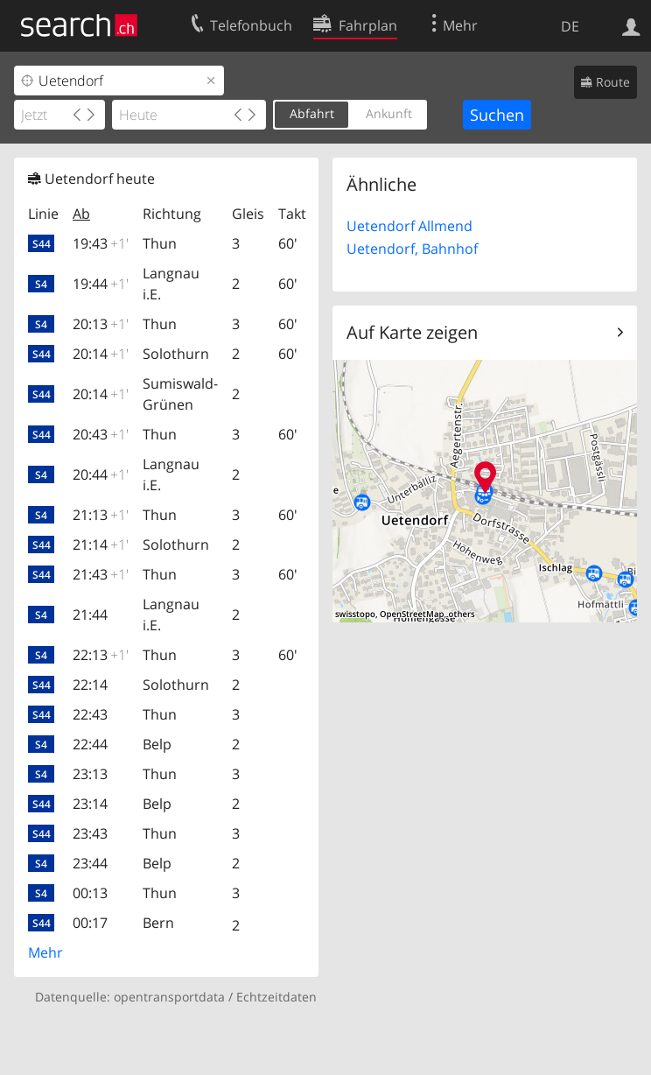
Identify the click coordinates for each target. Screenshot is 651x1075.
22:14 (90, 684)
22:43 (90, 714)
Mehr (45, 952)
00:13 (90, 893)
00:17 (90, 922)
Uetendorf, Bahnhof (412, 248)
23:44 (90, 863)
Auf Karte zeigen (412, 332)
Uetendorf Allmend (409, 225)
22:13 (101, 654)
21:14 (101, 544)
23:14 (90, 803)
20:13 (101, 324)
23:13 (90, 773)
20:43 (101, 434)
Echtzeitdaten (276, 996)
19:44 (101, 283)
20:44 (101, 474)
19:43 (101, 243)
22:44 (90, 744)
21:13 (101, 514)
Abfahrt (312, 113)
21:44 (90, 614)
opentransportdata (169, 996)
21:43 (101, 574)
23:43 (90, 833)
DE (570, 26)
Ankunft (389, 113)
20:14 (101, 353)
